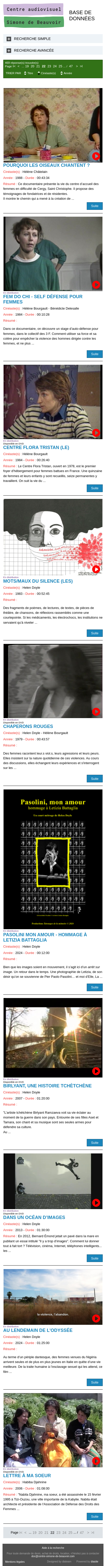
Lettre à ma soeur (27, 1475)
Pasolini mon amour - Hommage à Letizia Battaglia (45, 937)
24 (55, 66)
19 (27, 66)
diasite (94, 1561)
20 (32, 66)
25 (60, 66)
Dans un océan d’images (34, 1217)
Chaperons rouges (28, 726)
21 (38, 66)
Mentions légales (15, 1561)
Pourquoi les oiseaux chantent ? (46, 165)
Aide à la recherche (53, 1548)
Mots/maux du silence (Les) (38, 581)
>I (81, 66)
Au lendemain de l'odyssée (38, 1330)
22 (44, 66)
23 (49, 66)
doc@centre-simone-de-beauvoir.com (53, 1556)
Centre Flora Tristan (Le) (36, 447)
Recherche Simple (32, 39)
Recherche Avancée (34, 50)
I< (14, 66)
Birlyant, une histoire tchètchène (47, 1085)
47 (71, 66)
